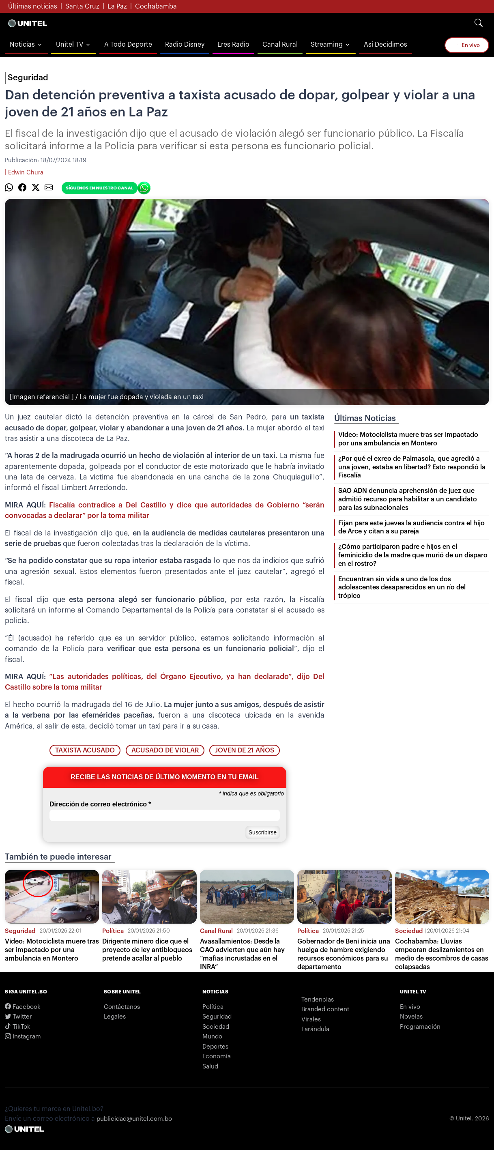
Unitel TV (69, 44)
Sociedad (409, 931)
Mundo (212, 1037)
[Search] (478, 23)
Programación (420, 1027)
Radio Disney (184, 44)
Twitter (18, 1017)
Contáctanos (122, 1007)
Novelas (411, 1017)
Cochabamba (156, 6)
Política (113, 931)
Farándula (315, 1029)
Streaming (327, 44)
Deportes (215, 1047)
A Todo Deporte (128, 44)
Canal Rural (280, 44)
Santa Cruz (82, 6)
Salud (210, 1067)
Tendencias (317, 1000)
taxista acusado (85, 750)
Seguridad (28, 78)
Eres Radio (233, 44)
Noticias (22, 44)
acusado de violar (165, 750)
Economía (216, 1056)
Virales (311, 1020)
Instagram (23, 1037)
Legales (115, 1017)
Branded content (325, 1009)
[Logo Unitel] (27, 23)
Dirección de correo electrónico (100, 804)
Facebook (23, 1007)
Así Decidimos (385, 44)
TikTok (17, 1027)
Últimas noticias (32, 6)
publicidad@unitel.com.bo (134, 1119)
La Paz (117, 6)
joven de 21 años (244, 750)
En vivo (467, 44)
